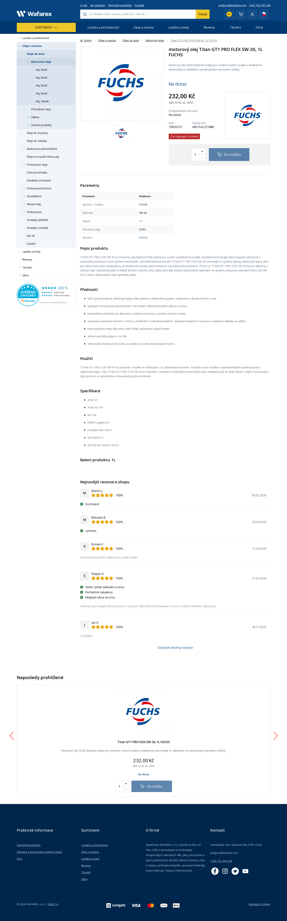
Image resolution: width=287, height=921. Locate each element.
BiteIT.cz (53, 904)
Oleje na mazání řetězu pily (43, 156)
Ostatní (31, 243)
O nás (83, 5)
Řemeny (209, 27)
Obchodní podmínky (120, 5)
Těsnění (235, 27)
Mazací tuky (31, 204)
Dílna (259, 27)
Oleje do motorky (37, 133)
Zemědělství (31, 196)
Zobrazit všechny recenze (175, 648)
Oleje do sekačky (37, 141)
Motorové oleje (38, 61)
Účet (19, 858)
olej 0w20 (41, 69)
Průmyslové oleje (35, 164)
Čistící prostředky (37, 172)
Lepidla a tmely (178, 27)
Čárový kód (199, 123)
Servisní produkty (38, 125)
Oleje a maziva (143, 27)
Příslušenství (32, 212)
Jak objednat (97, 5)
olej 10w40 (42, 101)
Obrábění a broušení (39, 180)
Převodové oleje (41, 109)
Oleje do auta (33, 54)
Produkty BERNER (37, 220)
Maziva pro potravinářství (39, 148)
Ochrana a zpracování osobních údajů (39, 852)
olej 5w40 (41, 93)
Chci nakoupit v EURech (184, 136)
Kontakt (139, 5)
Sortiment (46, 27)
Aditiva (32, 117)
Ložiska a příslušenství (103, 27)
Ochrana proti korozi (36, 188)
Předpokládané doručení (183, 111)
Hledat (202, 14)
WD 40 (31, 236)
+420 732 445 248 (259, 5)
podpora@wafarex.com (233, 5)
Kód (171, 123)
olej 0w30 (41, 77)
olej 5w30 (41, 85)
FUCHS (143, 237)
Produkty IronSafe (37, 228)
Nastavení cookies (259, 904)
